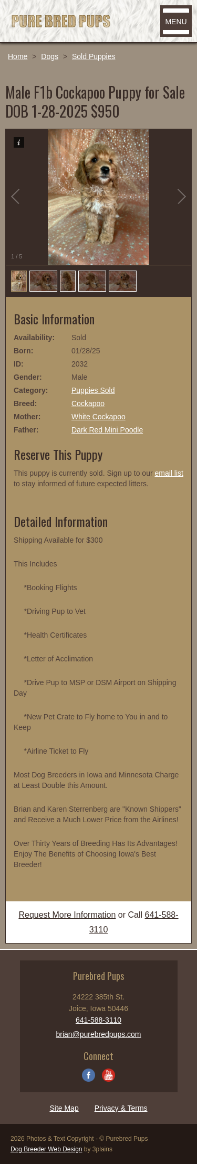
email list (168, 473)
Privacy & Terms (121, 1108)
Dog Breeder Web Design (46, 1149)
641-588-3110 (98, 1020)
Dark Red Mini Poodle (107, 430)
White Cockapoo (98, 416)
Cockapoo (88, 403)
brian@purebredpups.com (98, 1034)
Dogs (49, 56)
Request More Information (67, 914)
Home (17, 56)
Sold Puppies (94, 56)
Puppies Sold (93, 390)
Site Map (63, 1108)
